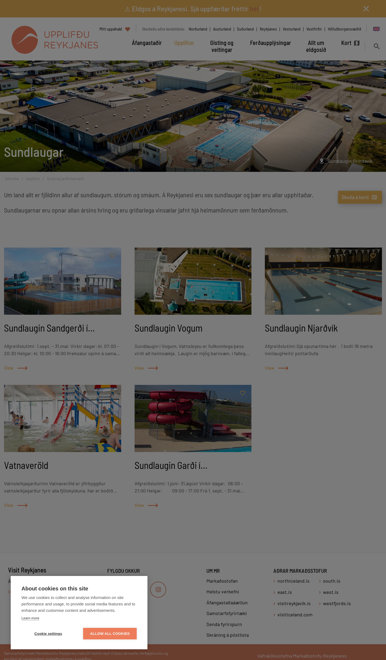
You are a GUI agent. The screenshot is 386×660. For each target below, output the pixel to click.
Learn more (30, 618)
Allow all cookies (110, 634)
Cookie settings (48, 634)
